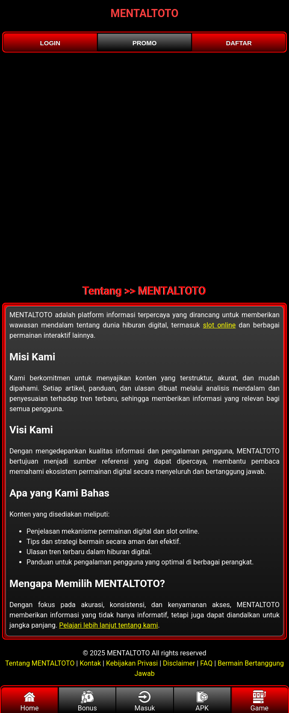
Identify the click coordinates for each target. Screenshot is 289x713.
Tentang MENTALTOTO (40, 663)
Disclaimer (179, 663)
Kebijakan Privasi (132, 663)
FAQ (206, 663)
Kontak (90, 663)
